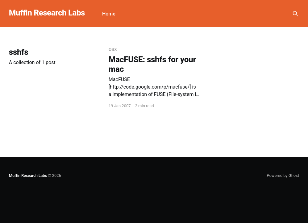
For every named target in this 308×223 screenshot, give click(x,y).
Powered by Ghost (283, 175)
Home (108, 14)
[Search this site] (295, 14)
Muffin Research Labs (47, 13)
